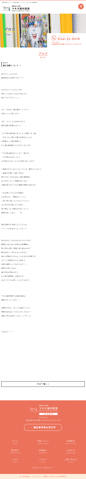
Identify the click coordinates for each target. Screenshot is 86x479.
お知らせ (71, 451)
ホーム (15, 442)
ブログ (15, 460)
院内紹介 (15, 451)
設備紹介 (43, 451)
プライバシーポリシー (43, 468)
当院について (43, 442)
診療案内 (71, 442)
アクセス (43, 460)
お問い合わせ (71, 460)
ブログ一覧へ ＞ (43, 384)
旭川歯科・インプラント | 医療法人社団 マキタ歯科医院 (44, 476)
